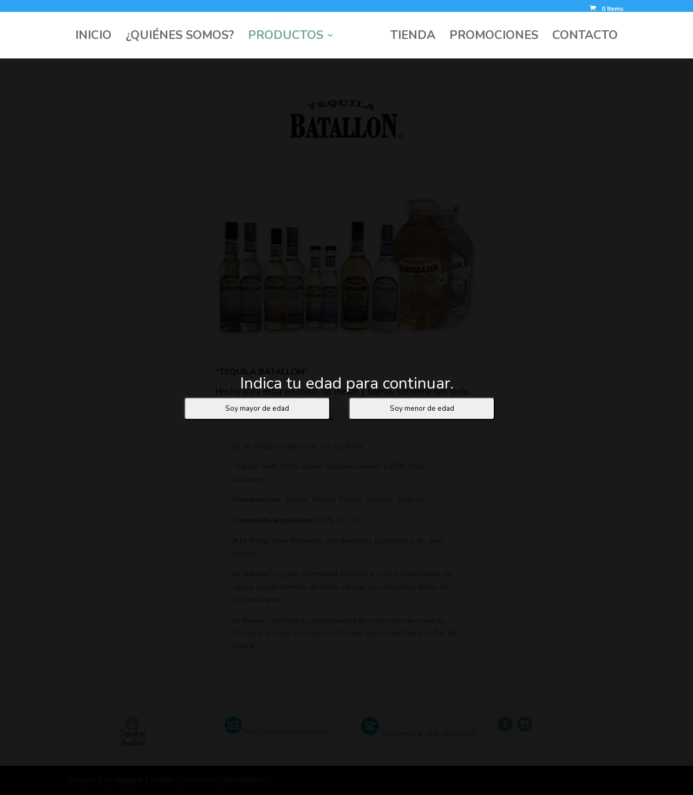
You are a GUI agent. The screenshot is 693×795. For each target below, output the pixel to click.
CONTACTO (585, 37)
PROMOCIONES (493, 37)
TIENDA (412, 37)
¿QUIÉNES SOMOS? (180, 37)
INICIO (93, 37)
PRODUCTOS (285, 37)
